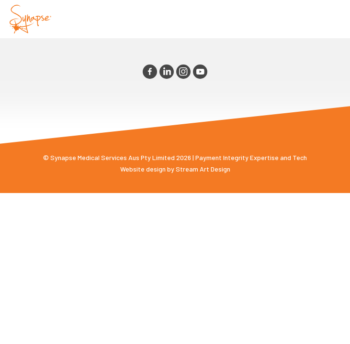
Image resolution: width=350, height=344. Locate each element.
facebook (150, 71)
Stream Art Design (203, 169)
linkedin (166, 71)
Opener (331, 19)
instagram (183, 71)
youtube (200, 71)
